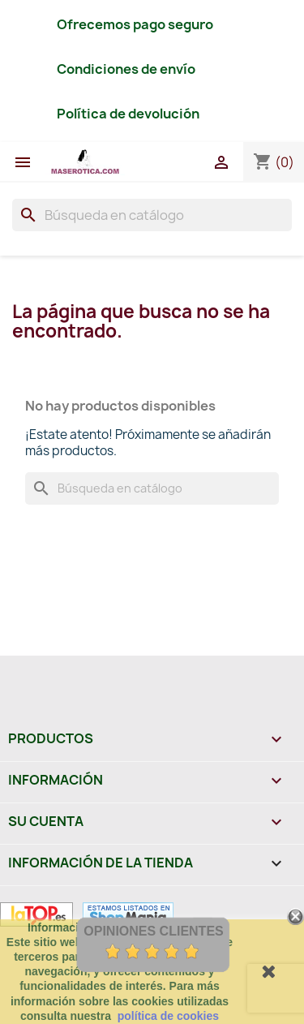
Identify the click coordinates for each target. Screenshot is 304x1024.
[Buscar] (152, 215)
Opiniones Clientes (153, 931)
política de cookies (168, 1015)
